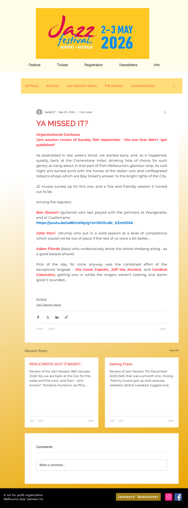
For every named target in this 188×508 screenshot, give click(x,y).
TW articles (114, 86)
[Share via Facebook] (38, 317)
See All (174, 350)
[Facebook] (178, 497)
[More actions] (164, 112)
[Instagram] (168, 497)
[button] (34, 65)
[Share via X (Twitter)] (47, 317)
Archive (52, 86)
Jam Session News (81, 86)
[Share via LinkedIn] (57, 317)
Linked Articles (143, 86)
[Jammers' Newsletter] (138, 497)
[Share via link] (66, 317)
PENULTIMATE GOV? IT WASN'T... (56, 364)
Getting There (121, 364)
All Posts (32, 86)
